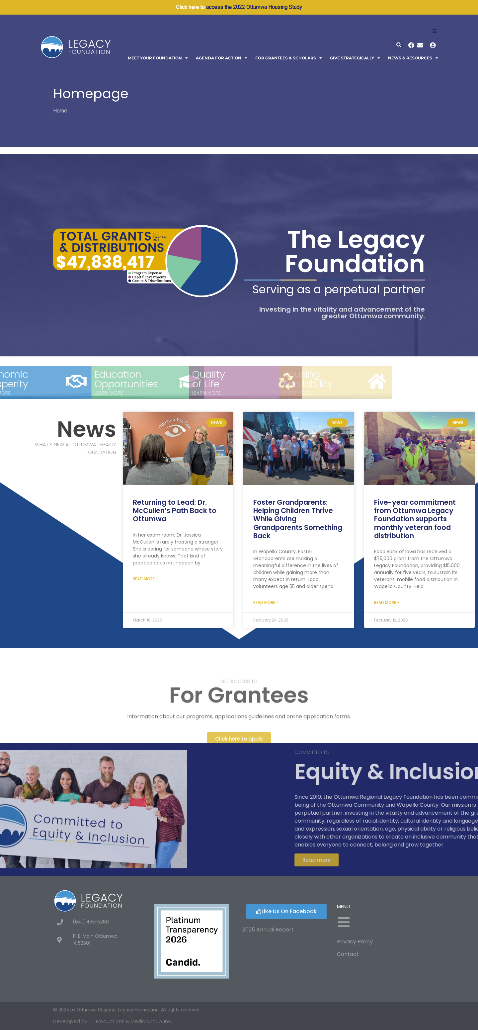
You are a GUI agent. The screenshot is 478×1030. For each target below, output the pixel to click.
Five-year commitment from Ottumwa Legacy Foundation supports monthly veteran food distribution (415, 519)
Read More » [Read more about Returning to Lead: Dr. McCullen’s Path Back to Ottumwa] (145, 579)
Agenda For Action (221, 58)
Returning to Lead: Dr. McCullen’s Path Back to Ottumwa (174, 510)
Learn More (42, 392)
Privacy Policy (355, 941)
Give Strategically (355, 58)
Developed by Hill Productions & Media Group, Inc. (112, 1021)
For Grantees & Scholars (288, 58)
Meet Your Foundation (158, 58)
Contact (348, 954)
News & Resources (413, 58)
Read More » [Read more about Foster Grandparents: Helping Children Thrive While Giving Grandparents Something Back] (265, 602)
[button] (399, 45)
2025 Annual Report (268, 929)
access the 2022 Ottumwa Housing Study (254, 7)
